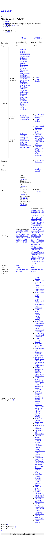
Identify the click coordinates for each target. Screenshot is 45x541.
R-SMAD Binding (38, 487)
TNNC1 (33, 249)
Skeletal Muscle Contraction (39, 127)
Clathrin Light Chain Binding (24, 118)
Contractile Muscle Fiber (39, 354)
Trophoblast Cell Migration (39, 513)
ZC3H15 (33, 260)
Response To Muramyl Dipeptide (38, 394)
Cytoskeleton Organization (39, 458)
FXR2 (36, 217)
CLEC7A (24, 232)
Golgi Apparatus (25, 56)
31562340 (38, 191)
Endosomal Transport (23, 134)
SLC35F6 (27, 237)
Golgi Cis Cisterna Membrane (23, 107)
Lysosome (23, 49)
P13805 (33, 271)
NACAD (39, 227)
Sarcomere (38, 391)
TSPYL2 (33, 256)
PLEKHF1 (34, 234)
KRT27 (37, 222)
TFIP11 (38, 246)
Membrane (23, 61)
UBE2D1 (34, 258)
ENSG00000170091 (22, 269)
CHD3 (40, 214)
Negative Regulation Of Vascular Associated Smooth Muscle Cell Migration (39, 372)
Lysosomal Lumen (23, 94)
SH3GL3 (41, 241)
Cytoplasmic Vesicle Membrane (24, 66)
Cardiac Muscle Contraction (39, 281)
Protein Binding (25, 116)
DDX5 (37, 215)
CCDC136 (40, 212)
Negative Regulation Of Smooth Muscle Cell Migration (39, 494)
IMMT (40, 220)
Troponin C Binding (38, 378)
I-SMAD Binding (37, 318)
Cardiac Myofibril (38, 521)
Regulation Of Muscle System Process (39, 382)
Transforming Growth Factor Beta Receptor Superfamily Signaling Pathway (39, 409)
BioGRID (7, 32)
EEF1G (42, 215)
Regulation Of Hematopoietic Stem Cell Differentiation (39, 359)
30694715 (23, 194)
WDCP (42, 258)
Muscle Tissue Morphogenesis (39, 322)
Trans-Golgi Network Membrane (24, 88)
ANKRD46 (19, 231)
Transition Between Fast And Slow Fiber (39, 136)
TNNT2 (33, 253)
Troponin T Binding (38, 120)
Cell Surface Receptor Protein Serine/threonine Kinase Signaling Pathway (40, 451)
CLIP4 (33, 215)
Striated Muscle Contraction (39, 161)
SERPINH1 (19, 237)
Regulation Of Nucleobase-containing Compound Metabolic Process (39, 440)
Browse (7, 21)
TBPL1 (33, 246)
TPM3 (42, 253)
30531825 (23, 186)
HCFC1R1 (19, 234)
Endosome (23, 51)
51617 (18, 265)
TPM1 (38, 253)
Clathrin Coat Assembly (24, 138)
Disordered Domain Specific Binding (38, 470)
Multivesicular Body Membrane (25, 84)
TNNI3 (38, 251)
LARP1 (33, 224)
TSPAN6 (24, 241)
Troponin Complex (37, 80)
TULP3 (39, 256)
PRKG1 (38, 236)
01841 (33, 267)
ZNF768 (24, 242)
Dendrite (22, 63)
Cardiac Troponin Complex (37, 297)
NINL (32, 231)
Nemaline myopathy (38, 170)
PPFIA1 (33, 236)
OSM (32, 232)
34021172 (24, 198)
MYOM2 (34, 227)
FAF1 (32, 217)
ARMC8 (33, 210)
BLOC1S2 (39, 210)
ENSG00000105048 (37, 269)
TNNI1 (38, 249)
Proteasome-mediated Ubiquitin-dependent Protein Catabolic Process (38, 480)
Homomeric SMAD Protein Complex (39, 345)
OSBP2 (41, 231)
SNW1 (39, 244)
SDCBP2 (33, 239)
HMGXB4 (38, 219)
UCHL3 (18, 242)
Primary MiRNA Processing (38, 340)
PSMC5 (33, 237)
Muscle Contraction (38, 307)
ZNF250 (40, 261)
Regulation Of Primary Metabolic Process (39, 400)
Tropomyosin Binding (39, 116)
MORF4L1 (39, 225)
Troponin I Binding (38, 416)
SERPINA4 (34, 241)
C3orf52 (18, 232)
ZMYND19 (34, 261)
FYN (40, 217)
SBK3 (38, 237)
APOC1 (26, 231)
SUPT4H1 (24, 239)
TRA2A (33, 254)
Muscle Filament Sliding (37, 314)
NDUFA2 (26, 234)
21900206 (15, 25)
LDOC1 (38, 224)
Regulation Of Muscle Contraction (39, 131)
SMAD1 (33, 242)
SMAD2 (38, 242)
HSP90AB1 (34, 220)
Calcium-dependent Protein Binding (39, 505)
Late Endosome (25, 54)
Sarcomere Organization (39, 147)
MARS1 (33, 225)
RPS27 (22, 236)
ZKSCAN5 (40, 260)
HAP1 (33, 219)
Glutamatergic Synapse (24, 103)
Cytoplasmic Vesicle (24, 70)
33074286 (23, 179)
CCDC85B (34, 214)
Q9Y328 (19, 271)
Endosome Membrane (23, 59)
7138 (32, 265)
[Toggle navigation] (1, 16)
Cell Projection (24, 92)
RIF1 (18, 236)
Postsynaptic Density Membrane (24, 98)
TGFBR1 (34, 248)
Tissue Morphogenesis (39, 364)
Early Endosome (25, 53)
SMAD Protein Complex (39, 509)
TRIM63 (38, 254)
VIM (38, 258)
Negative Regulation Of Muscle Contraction (39, 152)
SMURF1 (34, 244)
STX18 (18, 239)
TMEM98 (40, 248)
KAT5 (33, 222)
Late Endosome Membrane (25, 77)
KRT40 (42, 222)
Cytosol (37, 77)
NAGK (33, 229)
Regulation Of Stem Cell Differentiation (39, 500)
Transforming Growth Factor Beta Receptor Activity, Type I (39, 463)
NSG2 (23, 38)
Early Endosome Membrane (25, 74)
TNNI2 (33, 251)
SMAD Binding (39, 291)
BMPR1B (34, 212)
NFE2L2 (38, 229)
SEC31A (39, 239)
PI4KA (37, 232)
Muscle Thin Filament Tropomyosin (39, 420)
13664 (18, 267)
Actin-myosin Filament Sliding (39, 326)
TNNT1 (38, 38)
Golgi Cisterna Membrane (24, 81)
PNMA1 (40, 234)
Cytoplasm (38, 490)
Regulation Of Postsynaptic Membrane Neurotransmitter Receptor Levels (25, 144)
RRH (26, 236)
